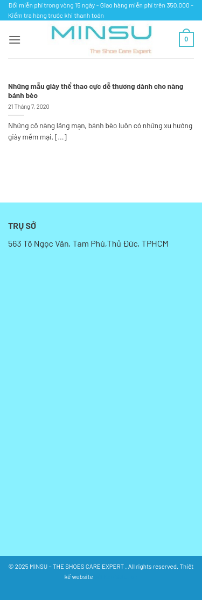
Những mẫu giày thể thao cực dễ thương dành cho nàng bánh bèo (95, 90)
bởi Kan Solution (115, 576)
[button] (14, 39)
